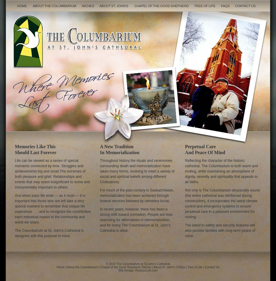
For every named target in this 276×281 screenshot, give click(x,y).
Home (22, 6)
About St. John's (113, 6)
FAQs (225, 6)
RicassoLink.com (146, 270)
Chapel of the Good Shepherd (161, 6)
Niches (88, 6)
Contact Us (245, 6)
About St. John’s (164, 267)
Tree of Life (204, 6)
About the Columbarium (54, 6)
